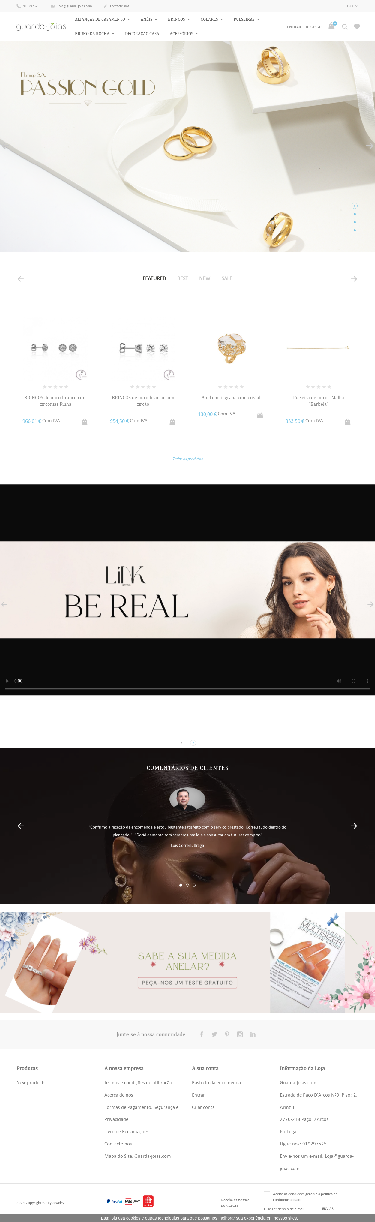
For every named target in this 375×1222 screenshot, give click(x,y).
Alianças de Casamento (100, 19)
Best (182, 278)
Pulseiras (245, 19)
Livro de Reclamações (126, 1131)
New (204, 278)
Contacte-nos (116, 6)
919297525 (27, 5)
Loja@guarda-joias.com (71, 6)
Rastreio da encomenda (216, 1082)
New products (31, 1082)
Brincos (177, 19)
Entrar (198, 1095)
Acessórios (182, 33)
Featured (154, 278)
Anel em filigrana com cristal (231, 398)
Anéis (147, 19)
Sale (227, 278)
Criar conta (203, 1107)
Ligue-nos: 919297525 (303, 1144)
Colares (210, 19)
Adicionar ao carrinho (85, 420)
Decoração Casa (142, 33)
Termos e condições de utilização (138, 1082)
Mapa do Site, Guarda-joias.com (137, 1156)
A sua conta (205, 1068)
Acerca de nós (118, 1095)
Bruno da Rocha (92, 33)
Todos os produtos (187, 458)
